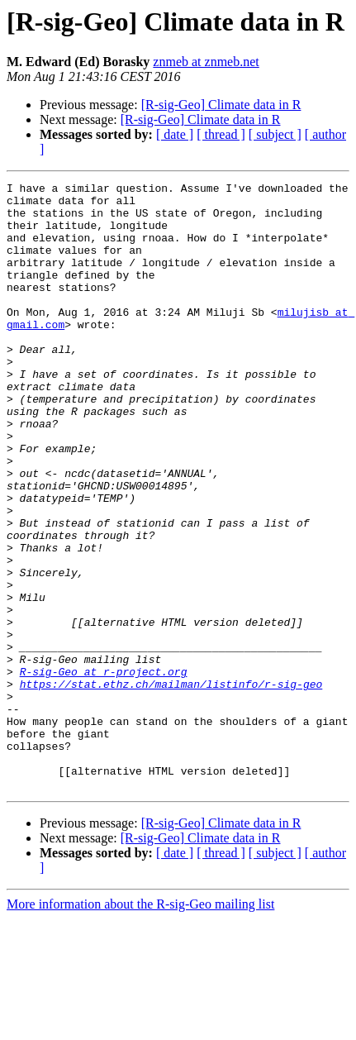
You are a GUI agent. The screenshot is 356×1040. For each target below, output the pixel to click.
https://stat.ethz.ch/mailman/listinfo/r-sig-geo (171, 785)
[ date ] (174, 134)
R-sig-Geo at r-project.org (103, 770)
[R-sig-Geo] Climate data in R (221, 105)
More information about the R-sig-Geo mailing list (140, 1026)
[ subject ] (275, 134)
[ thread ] (221, 134)
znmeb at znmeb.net (206, 62)
